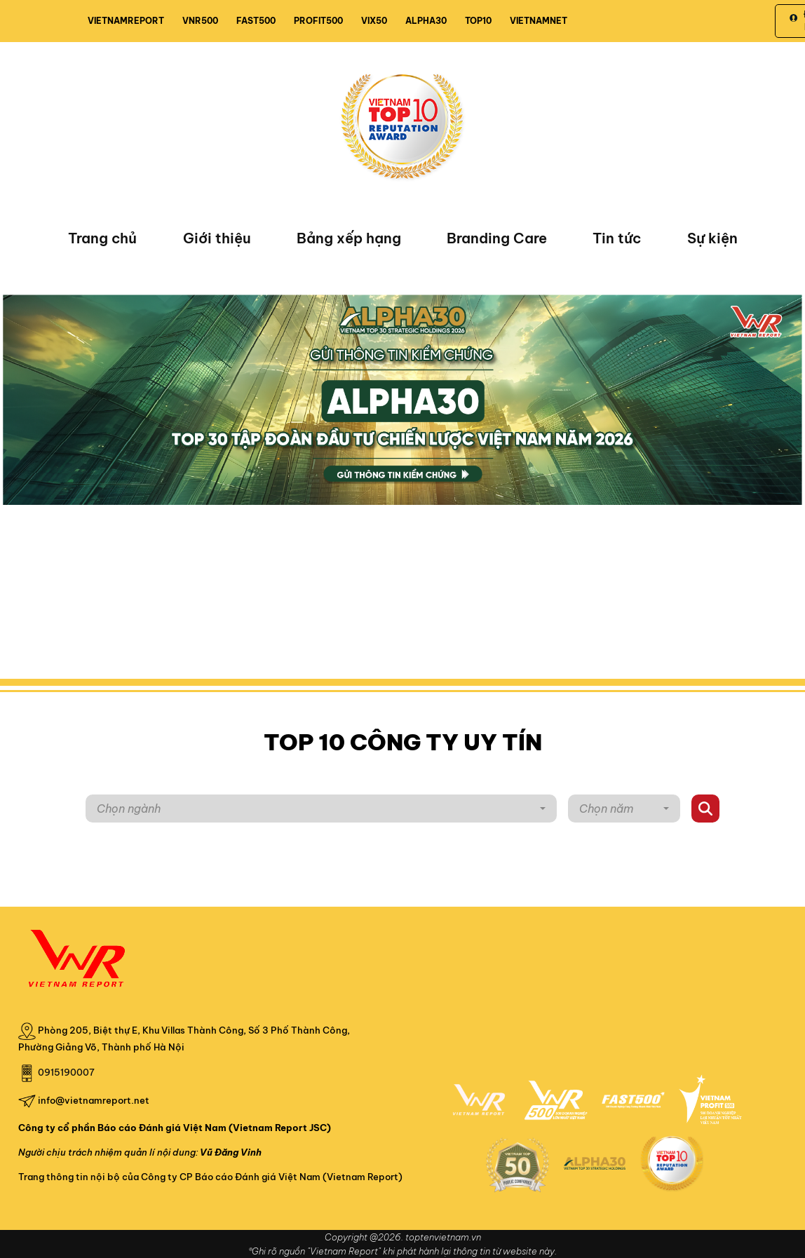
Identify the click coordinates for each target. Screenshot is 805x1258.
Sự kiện (712, 238)
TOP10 (478, 20)
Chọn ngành (129, 809)
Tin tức (617, 238)
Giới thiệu (217, 238)
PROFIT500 (318, 20)
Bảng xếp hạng (349, 238)
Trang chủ (102, 238)
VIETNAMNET (538, 20)
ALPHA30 (426, 20)
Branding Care (497, 238)
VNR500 (200, 20)
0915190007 (66, 1072)
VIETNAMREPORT (126, 20)
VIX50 (374, 20)
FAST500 (256, 20)
